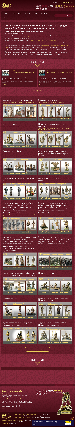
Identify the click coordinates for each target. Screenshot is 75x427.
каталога (43, 47)
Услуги (13, 13)
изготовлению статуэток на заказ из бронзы (43, 40)
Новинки (20, 13)
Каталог (6, 13)
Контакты (6, 18)
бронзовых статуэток (11, 36)
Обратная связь (69, 6)
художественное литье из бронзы (44, 44)
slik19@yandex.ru (13, 423)
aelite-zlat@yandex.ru (23, 421)
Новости (27, 13)
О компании (43, 13)
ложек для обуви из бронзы (24, 36)
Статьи (35, 13)
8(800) (55, 6)
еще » (4, 84)
